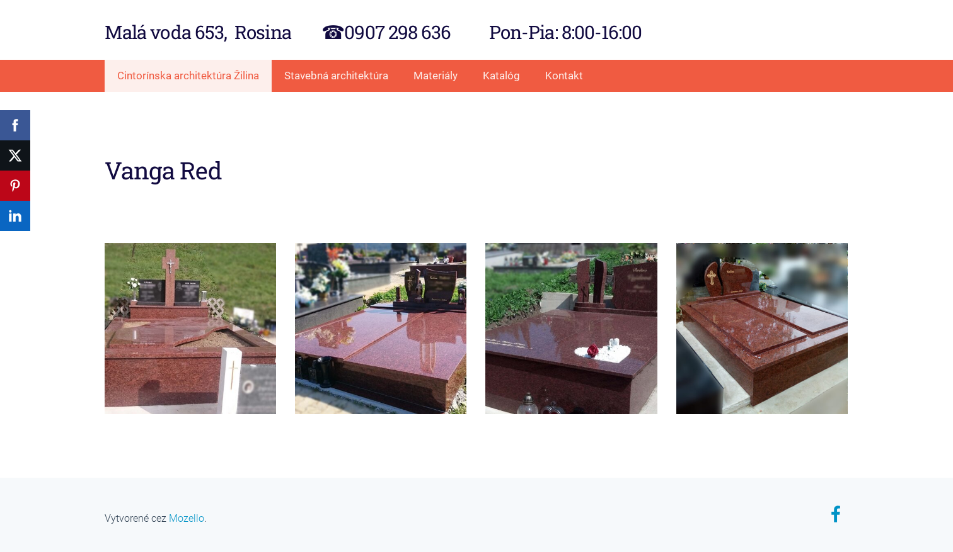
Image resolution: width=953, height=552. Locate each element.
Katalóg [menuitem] (501, 75)
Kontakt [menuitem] (564, 75)
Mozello (186, 518)
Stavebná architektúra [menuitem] (336, 75)
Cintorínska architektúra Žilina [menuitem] (188, 75)
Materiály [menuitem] (435, 75)
